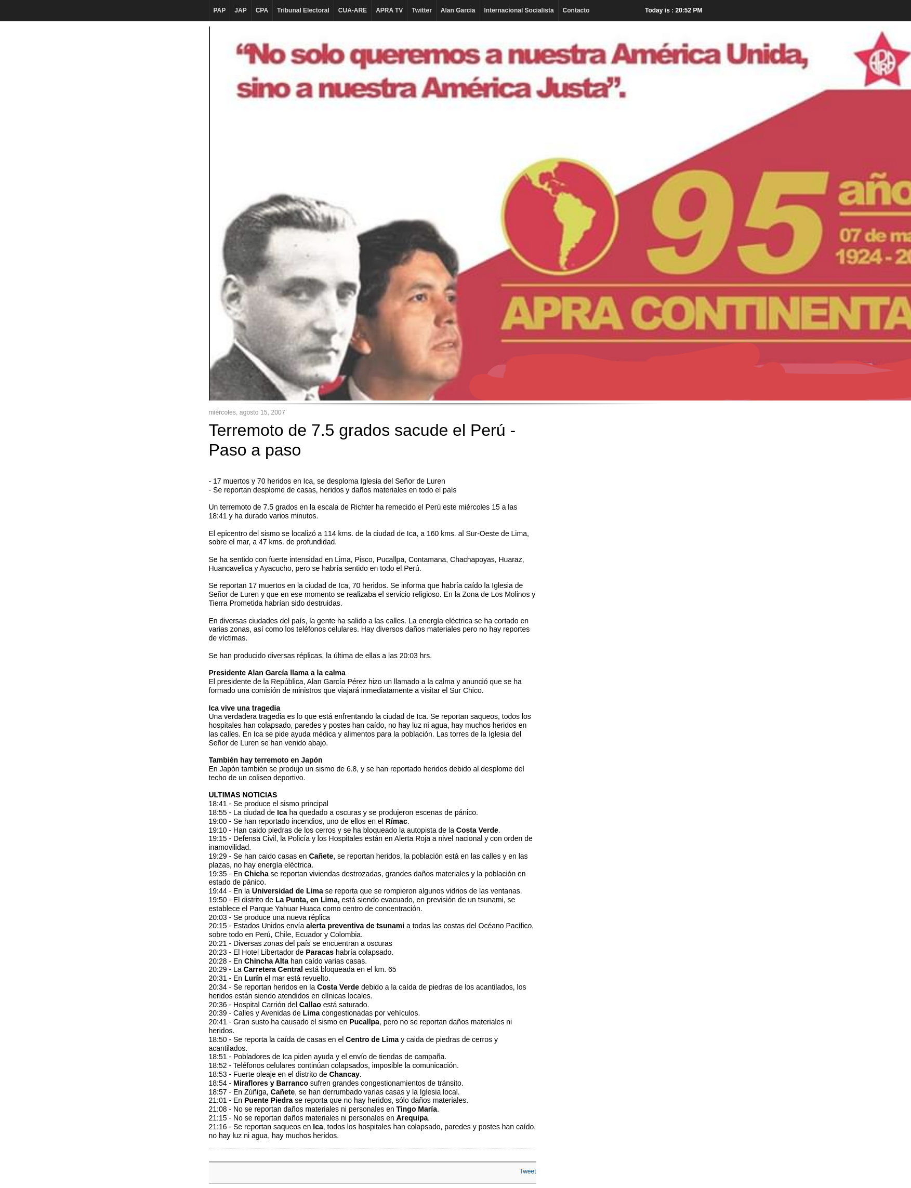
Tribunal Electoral (303, 10)
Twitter (421, 10)
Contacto (576, 10)
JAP (240, 10)
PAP (220, 10)
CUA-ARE (352, 10)
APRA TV (389, 10)
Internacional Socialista (519, 10)
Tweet (527, 1171)
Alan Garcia (458, 10)
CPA (262, 10)
